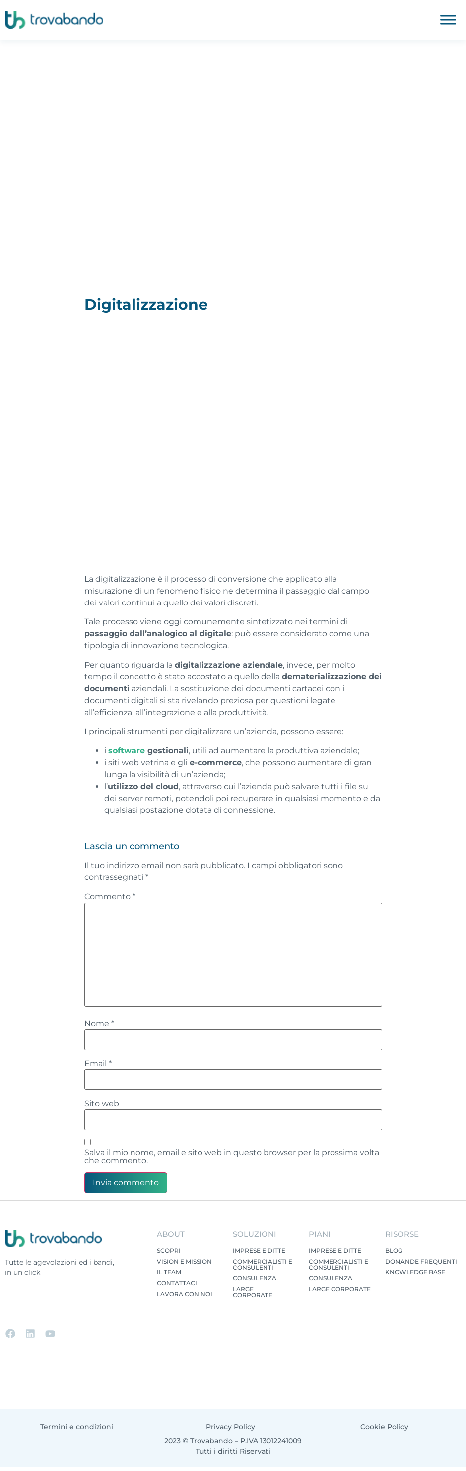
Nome (99, 1024)
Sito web (101, 1104)
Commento (109, 897)
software (126, 750)
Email (98, 1064)
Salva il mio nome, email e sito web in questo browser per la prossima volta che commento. (231, 1157)
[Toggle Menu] (448, 19)
